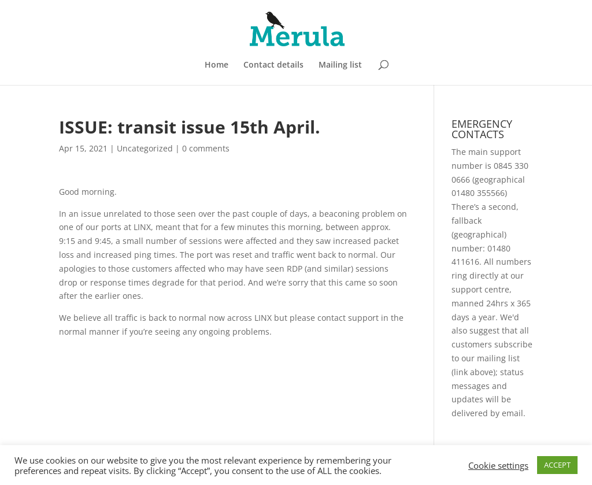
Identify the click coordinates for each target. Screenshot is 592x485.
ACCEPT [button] (557, 465)
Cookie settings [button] (498, 465)
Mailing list (340, 65)
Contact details (273, 65)
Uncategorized (145, 148)
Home (216, 65)
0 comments (206, 148)
